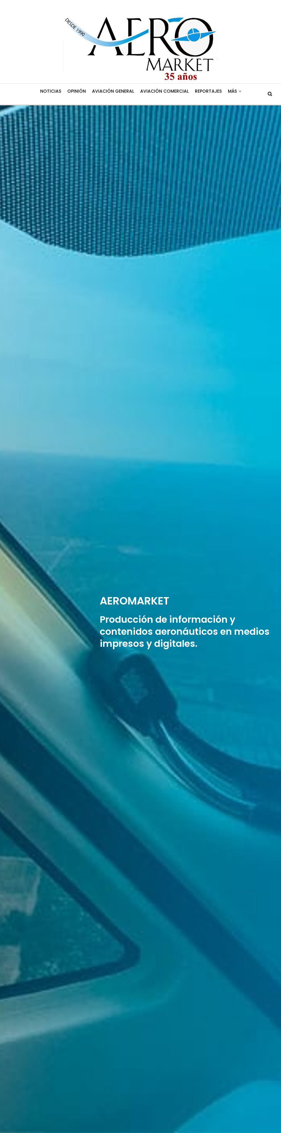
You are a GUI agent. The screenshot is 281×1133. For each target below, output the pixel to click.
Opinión (76, 91)
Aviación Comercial (164, 91)
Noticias (50, 91)
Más (232, 91)
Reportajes (208, 91)
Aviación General (113, 91)
